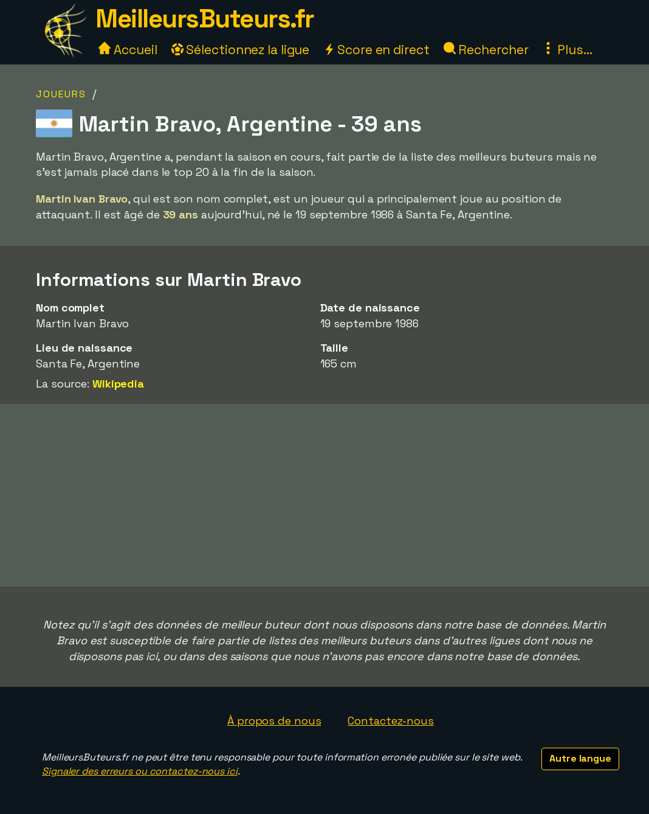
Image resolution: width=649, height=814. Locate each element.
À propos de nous (274, 721)
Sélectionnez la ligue (240, 49)
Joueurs (61, 94)
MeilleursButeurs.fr (204, 18)
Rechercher (486, 49)
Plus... (567, 49)
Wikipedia (118, 384)
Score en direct (376, 49)
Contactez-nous (391, 721)
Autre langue (580, 758)
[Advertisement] (324, 495)
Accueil (127, 49)
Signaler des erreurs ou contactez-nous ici (140, 771)
